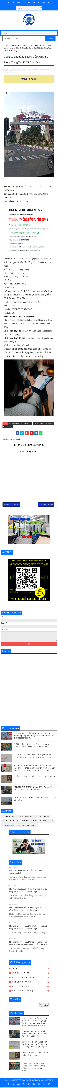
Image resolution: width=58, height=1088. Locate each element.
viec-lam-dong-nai (22, 983)
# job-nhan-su (14, 423)
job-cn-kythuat (9, 818)
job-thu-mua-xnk (39, 822)
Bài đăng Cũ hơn (46, 505)
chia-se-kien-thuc (21, 974)
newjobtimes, (43, 70)
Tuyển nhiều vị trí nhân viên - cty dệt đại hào (35, 777)
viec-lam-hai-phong (22, 992)
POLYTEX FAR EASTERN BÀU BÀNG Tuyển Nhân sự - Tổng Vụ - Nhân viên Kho (34, 1035)
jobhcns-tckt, (33, 70)
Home (6, 45)
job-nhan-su (15, 45)
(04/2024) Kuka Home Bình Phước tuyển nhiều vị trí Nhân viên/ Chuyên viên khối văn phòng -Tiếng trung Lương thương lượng (34, 769)
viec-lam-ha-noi (20, 987)
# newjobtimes (39, 423)
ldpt (52, 822)
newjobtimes (37, 45)
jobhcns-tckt (26, 45)
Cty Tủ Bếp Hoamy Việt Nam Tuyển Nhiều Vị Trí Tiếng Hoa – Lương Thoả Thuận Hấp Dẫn (35, 1045)
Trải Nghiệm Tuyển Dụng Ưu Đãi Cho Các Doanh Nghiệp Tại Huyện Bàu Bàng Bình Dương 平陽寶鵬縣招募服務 (35, 737)
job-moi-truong (43, 818)
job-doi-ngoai (26, 818)
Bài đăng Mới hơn (11, 505)
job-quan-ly (22, 822)
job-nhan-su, (24, 70)
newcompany (8, 826)
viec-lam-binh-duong (23, 978)
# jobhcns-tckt (26, 423)
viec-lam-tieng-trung (27, 826)
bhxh (14, 970)
